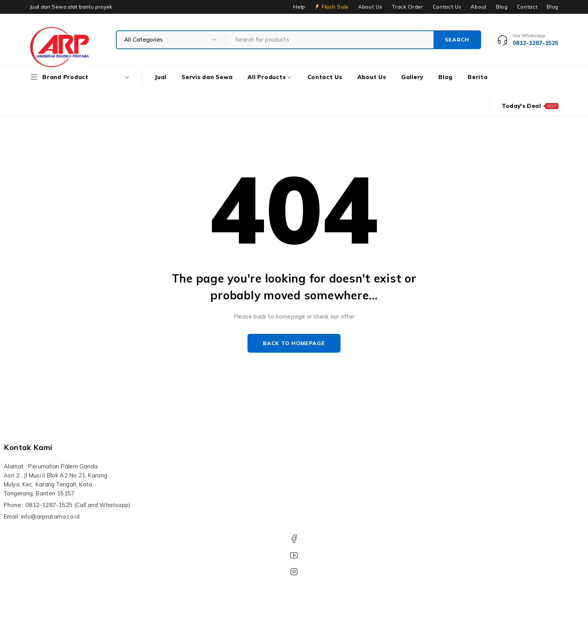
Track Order (407, 7)
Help (299, 7)
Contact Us (447, 7)
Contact (527, 7)
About (478, 7)
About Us (370, 7)
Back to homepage (294, 343)
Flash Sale (335, 7)
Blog (502, 7)
